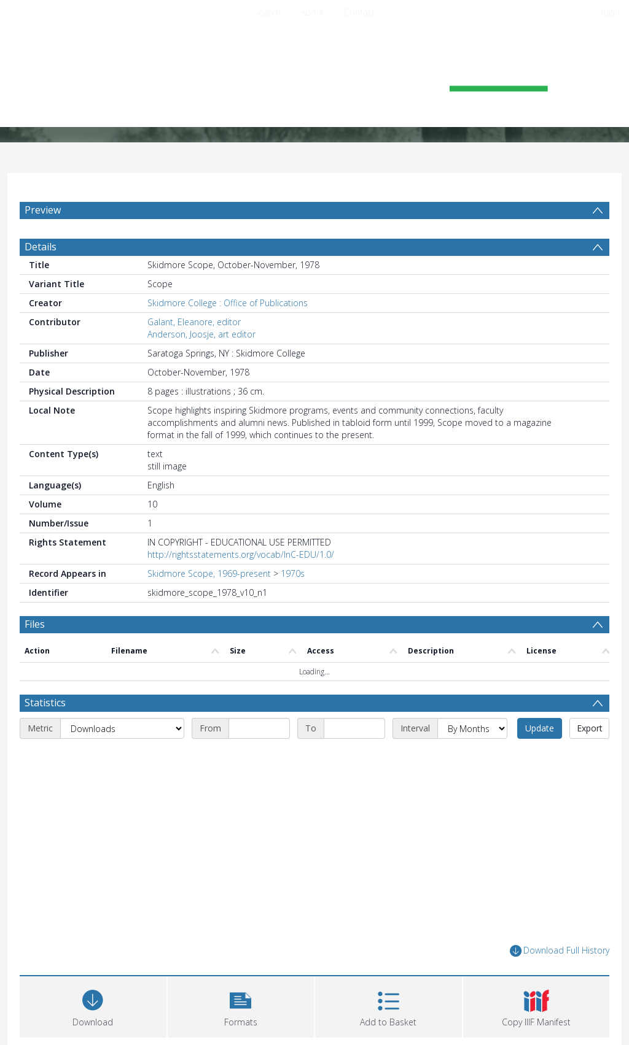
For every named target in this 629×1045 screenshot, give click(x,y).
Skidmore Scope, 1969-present (209, 573)
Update (539, 728)
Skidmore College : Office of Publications (227, 303)
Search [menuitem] (267, 12)
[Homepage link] (314, 77)
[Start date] (259, 728)
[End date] (354, 728)
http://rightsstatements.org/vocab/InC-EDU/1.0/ (240, 554)
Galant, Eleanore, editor (194, 322)
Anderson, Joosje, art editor (201, 334)
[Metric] (122, 728)
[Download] (93, 1005)
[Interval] (472, 728)
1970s (293, 573)
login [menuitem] (610, 12)
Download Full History (559, 950)
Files (35, 624)
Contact (359, 12)
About (312, 12)
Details (41, 246)
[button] (241, 1005)
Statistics (45, 702)
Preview (43, 210)
